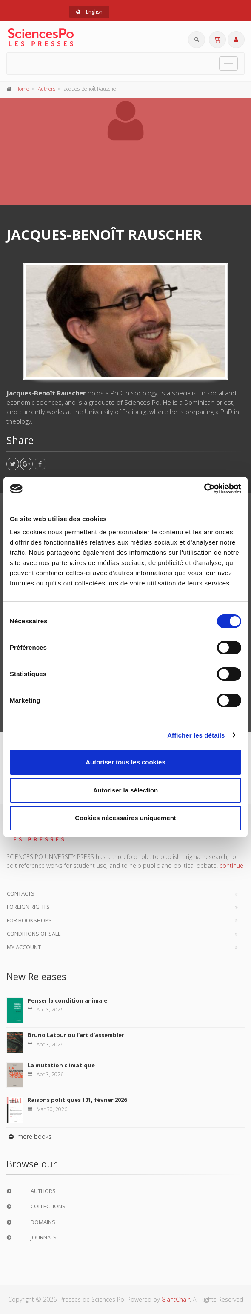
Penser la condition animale (67, 1000)
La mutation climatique (61, 1065)
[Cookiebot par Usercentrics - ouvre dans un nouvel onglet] (204, 488)
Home (22, 88)
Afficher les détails (196, 735)
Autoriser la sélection (125, 790)
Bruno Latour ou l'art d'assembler (76, 1035)
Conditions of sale (34, 933)
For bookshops (29, 920)
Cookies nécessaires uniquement (125, 817)
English (89, 11)
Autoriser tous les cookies (125, 762)
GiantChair (175, 1299)
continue (231, 866)
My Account (24, 947)
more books (28, 1136)
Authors (46, 88)
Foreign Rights (28, 907)
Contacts (20, 893)
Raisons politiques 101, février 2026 (77, 1100)
